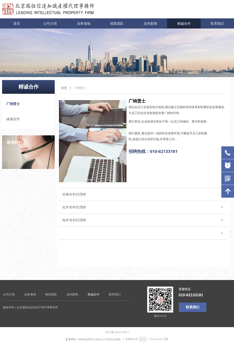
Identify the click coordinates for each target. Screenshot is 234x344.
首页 (64, 88)
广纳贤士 (80, 88)
